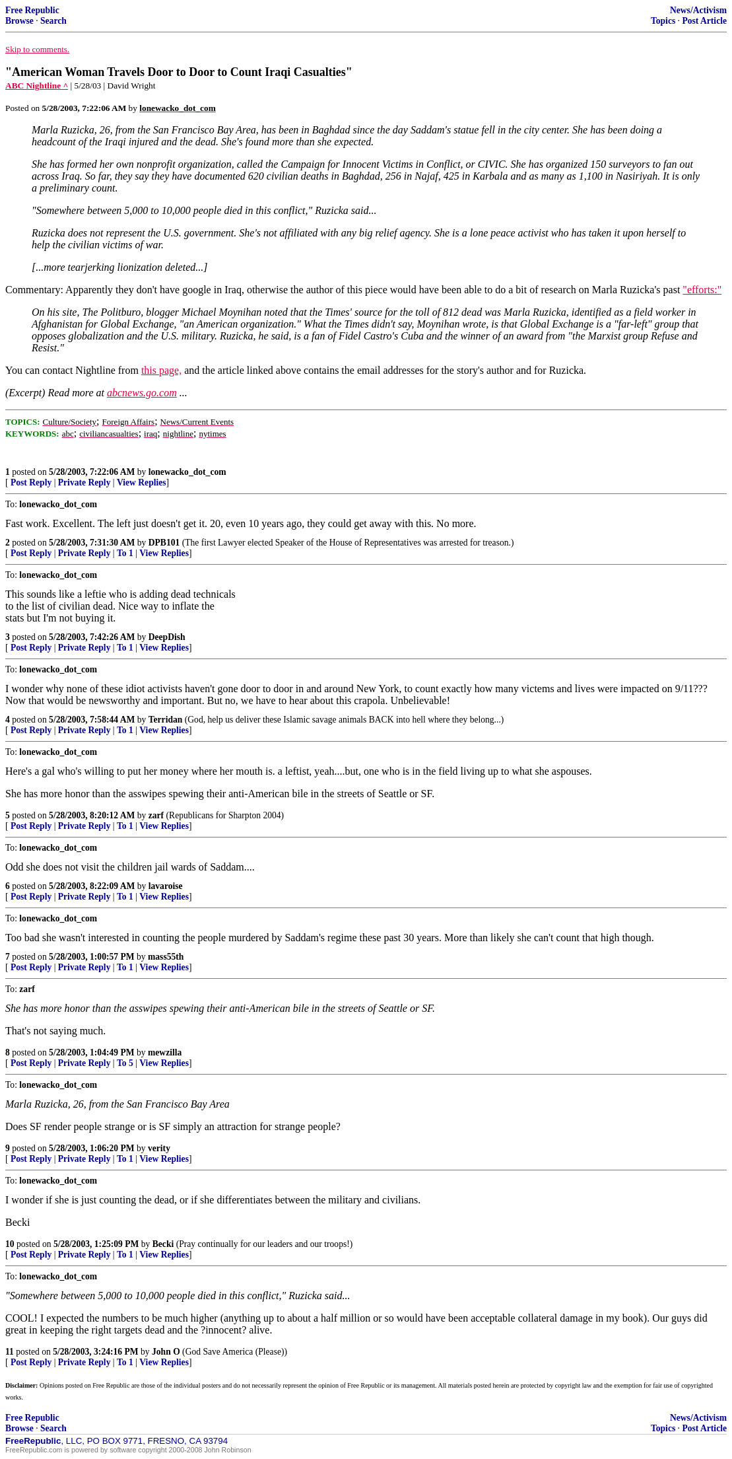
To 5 (125, 1063)
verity (159, 1148)
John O (166, 1352)
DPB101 (164, 543)
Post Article (704, 21)
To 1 (125, 553)
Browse (19, 21)
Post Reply (31, 482)
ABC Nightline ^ (36, 85)
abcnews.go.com (142, 392)
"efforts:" (701, 289)
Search (53, 21)
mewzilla (165, 1052)
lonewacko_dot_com (187, 472)
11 (9, 1352)
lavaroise (166, 886)
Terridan (166, 720)
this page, (161, 370)
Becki (163, 1244)
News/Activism (698, 10)
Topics (663, 21)
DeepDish (167, 637)
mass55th (165, 957)
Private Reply (84, 482)
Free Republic (32, 10)
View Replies (141, 482)
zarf (156, 815)
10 (10, 1244)
